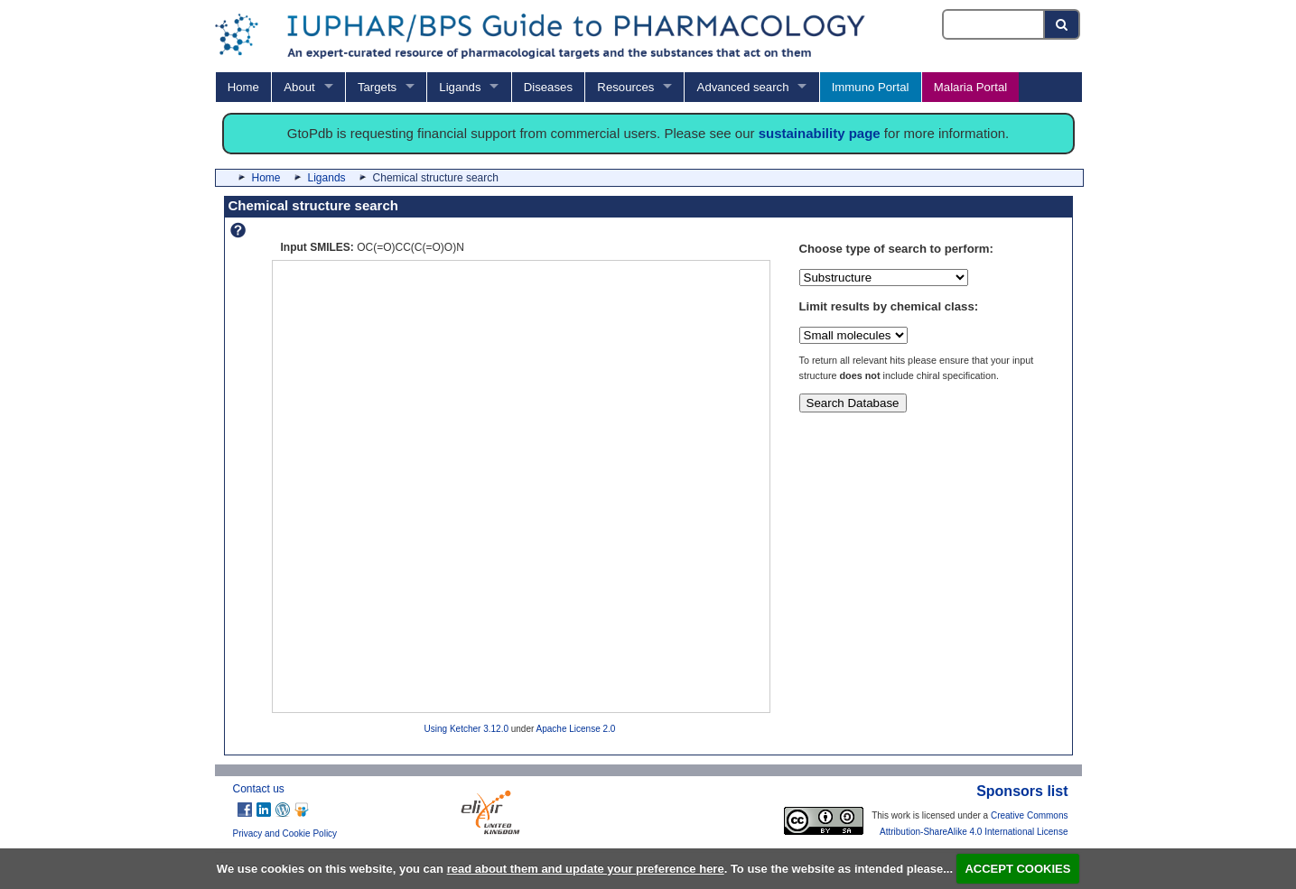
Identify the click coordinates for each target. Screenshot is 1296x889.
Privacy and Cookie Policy (285, 833)
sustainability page (820, 133)
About (299, 87)
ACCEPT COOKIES (1017, 868)
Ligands (459, 87)
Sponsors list (1022, 791)
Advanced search (743, 87)
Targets (377, 87)
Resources (625, 87)
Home (243, 87)
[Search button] (1062, 24)
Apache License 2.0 (576, 729)
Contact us (258, 789)
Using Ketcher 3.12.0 (466, 729)
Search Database (853, 403)
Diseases (548, 87)
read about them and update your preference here (585, 868)
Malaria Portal (970, 87)
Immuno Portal (870, 87)
